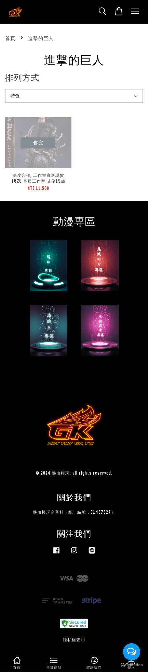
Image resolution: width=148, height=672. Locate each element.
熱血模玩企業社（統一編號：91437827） (74, 512)
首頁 (10, 38)
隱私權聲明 (74, 639)
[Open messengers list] (131, 651)
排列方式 (22, 77)
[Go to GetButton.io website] (132, 665)
